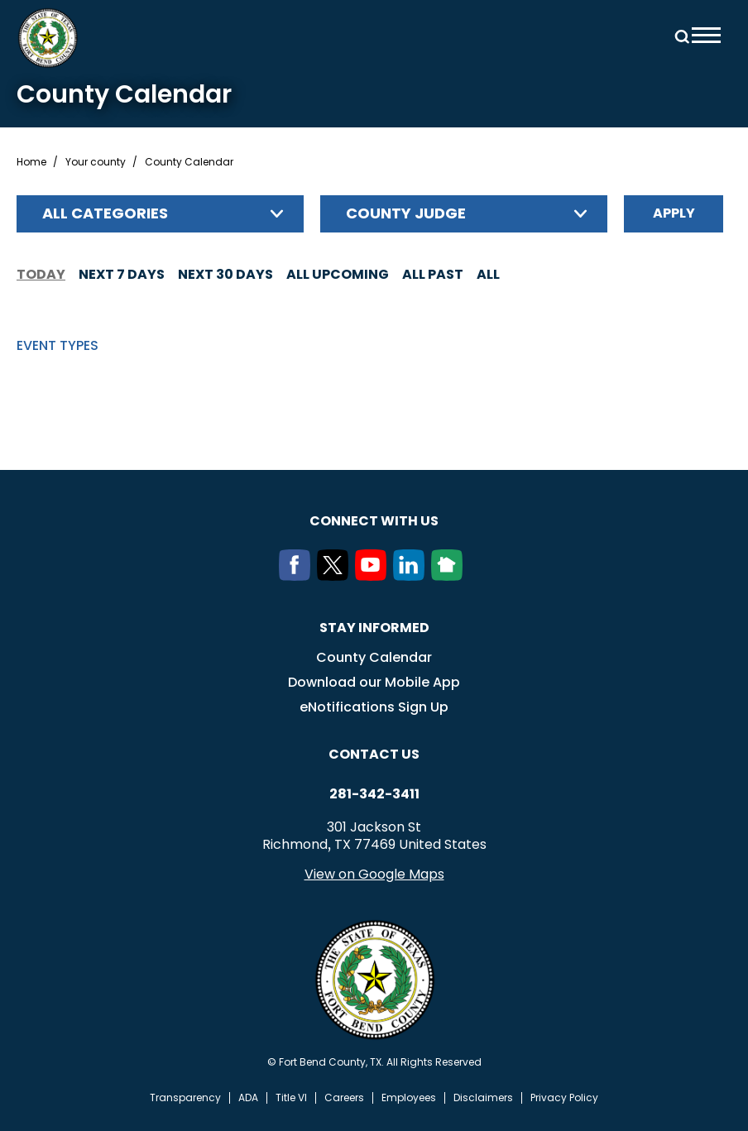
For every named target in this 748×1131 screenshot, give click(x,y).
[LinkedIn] (412, 576)
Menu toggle (706, 35)
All (488, 274)
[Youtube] (374, 576)
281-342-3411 (374, 794)
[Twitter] (336, 576)
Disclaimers (483, 1098)
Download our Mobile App (374, 682)
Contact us (374, 754)
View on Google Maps (374, 874)
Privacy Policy (564, 1098)
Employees (408, 1098)
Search (679, 35)
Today (41, 274)
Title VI (291, 1098)
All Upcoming (337, 274)
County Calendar (374, 657)
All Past (432, 274)
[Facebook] (298, 576)
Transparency (185, 1098)
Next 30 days (225, 274)
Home (31, 162)
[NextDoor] (450, 576)
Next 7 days (122, 274)
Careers (344, 1098)
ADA (248, 1098)
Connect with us (374, 520)
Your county (95, 162)
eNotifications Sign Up (374, 706)
